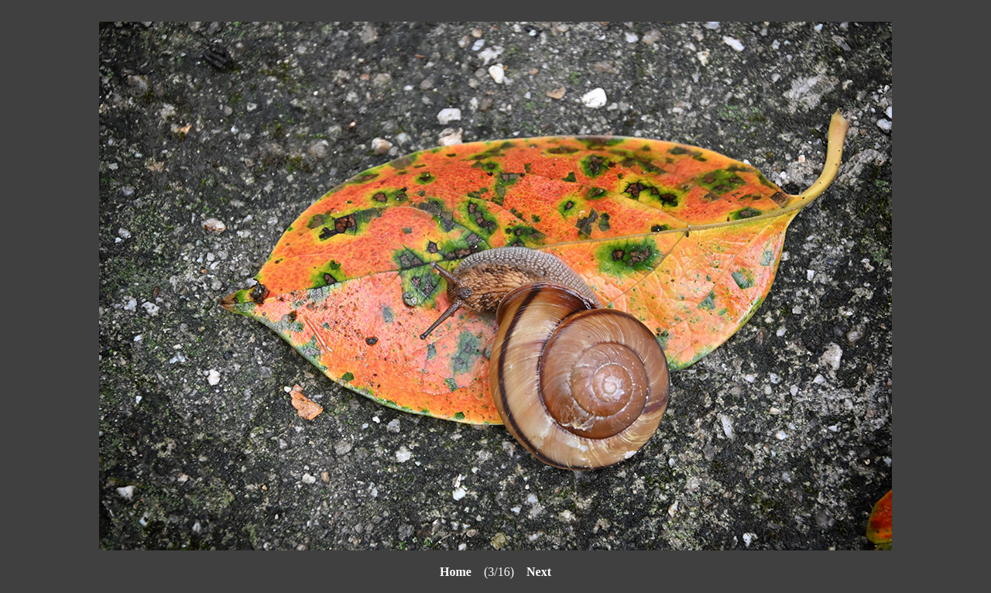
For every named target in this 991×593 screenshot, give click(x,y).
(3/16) (483, 571)
